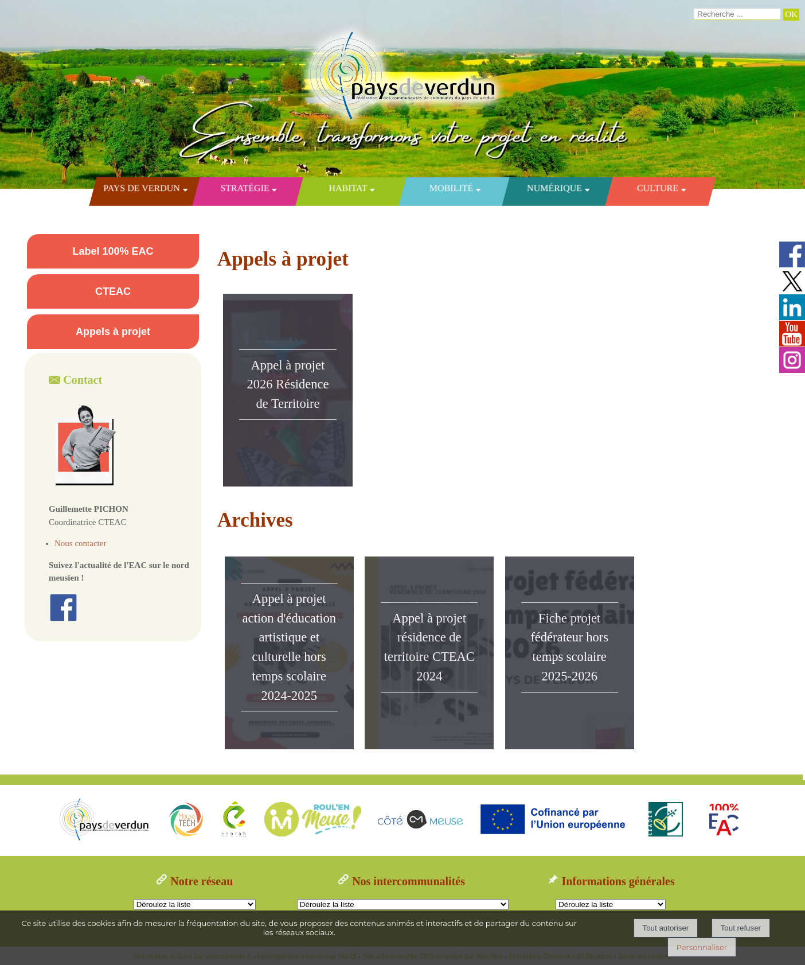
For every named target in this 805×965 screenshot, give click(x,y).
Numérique (554, 188)
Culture (657, 188)
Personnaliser (702, 947)
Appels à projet (113, 331)
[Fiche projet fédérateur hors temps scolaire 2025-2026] (569, 653)
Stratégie (244, 188)
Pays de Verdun (141, 188)
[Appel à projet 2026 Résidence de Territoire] (288, 390)
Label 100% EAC (112, 251)
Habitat (348, 188)
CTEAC (113, 291)
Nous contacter (80, 543)
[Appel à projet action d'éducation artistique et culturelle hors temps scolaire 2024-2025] (289, 653)
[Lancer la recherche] (791, 15)
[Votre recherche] (737, 14)
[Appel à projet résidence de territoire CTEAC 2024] (429, 653)
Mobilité (451, 188)
